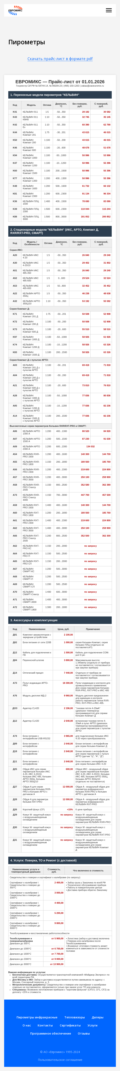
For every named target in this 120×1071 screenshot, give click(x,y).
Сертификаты (70, 1025)
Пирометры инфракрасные (37, 1017)
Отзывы (84, 1033)
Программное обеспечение (50, 1033)
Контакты (45, 1025)
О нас (27, 1025)
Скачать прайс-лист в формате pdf (60, 58)
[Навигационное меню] (109, 10)
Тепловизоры (74, 1017)
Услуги (92, 1025)
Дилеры (97, 1017)
